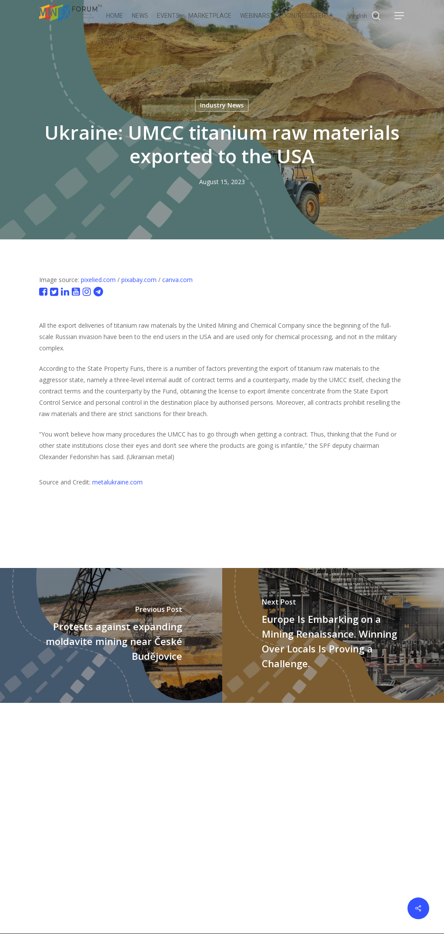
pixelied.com (98, 279)
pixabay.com (139, 279)
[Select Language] (363, 16)
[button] (399, 15)
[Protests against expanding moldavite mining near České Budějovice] (111, 635)
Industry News (222, 105)
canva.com (177, 279)
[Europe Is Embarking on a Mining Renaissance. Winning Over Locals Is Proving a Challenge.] (333, 635)
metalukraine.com (117, 482)
